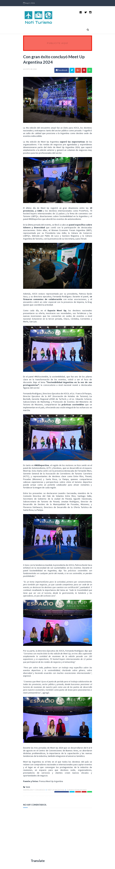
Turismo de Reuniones (77, 790)
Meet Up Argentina (55, 790)
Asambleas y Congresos (34, 790)
